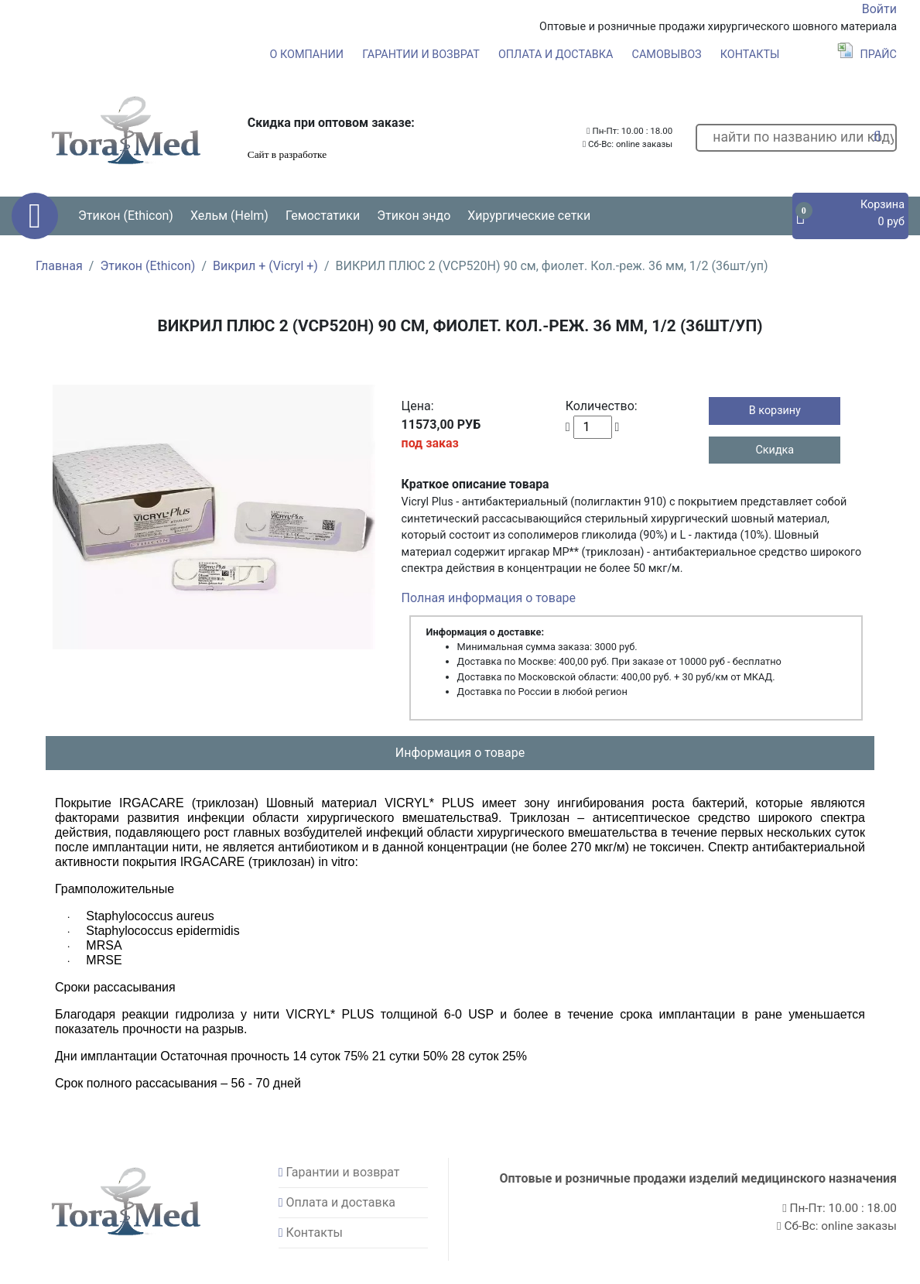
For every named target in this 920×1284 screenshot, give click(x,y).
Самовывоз (667, 54)
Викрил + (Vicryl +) (265, 266)
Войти (879, 9)
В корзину (775, 410)
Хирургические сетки (528, 215)
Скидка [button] (774, 450)
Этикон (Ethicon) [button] (125, 215)
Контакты (750, 54)
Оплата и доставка (556, 54)
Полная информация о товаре (489, 598)
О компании (307, 54)
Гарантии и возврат (421, 54)
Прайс (867, 54)
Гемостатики (323, 215)
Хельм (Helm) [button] (229, 215)
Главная (59, 266)
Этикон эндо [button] (413, 215)
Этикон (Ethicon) (147, 266)
